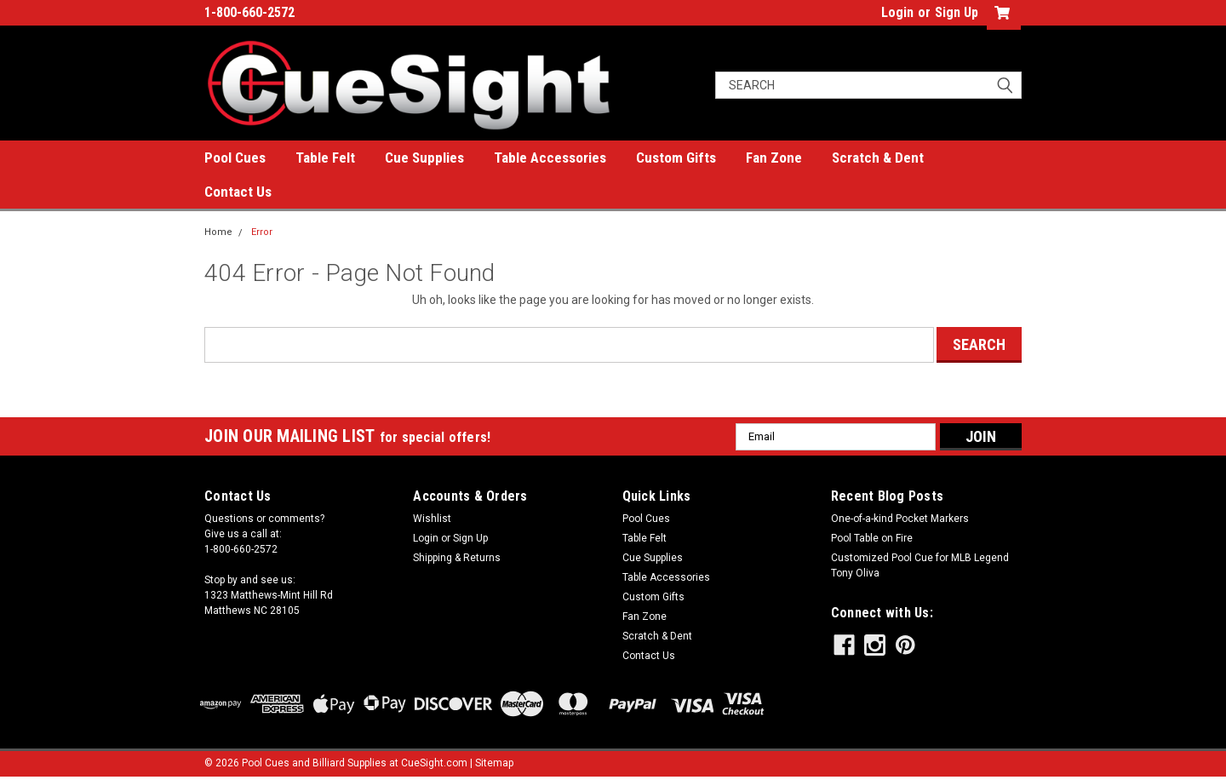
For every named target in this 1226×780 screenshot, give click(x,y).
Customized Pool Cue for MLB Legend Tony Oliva (920, 565)
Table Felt (325, 157)
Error (261, 232)
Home (218, 232)
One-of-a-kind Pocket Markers (900, 519)
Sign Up (956, 12)
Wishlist (432, 519)
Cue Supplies (424, 157)
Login (897, 12)
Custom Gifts (676, 157)
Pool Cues (235, 157)
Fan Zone (774, 157)
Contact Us (238, 191)
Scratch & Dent (878, 157)
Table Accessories (550, 157)
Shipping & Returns (457, 558)
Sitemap (494, 763)
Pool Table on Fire (872, 538)
